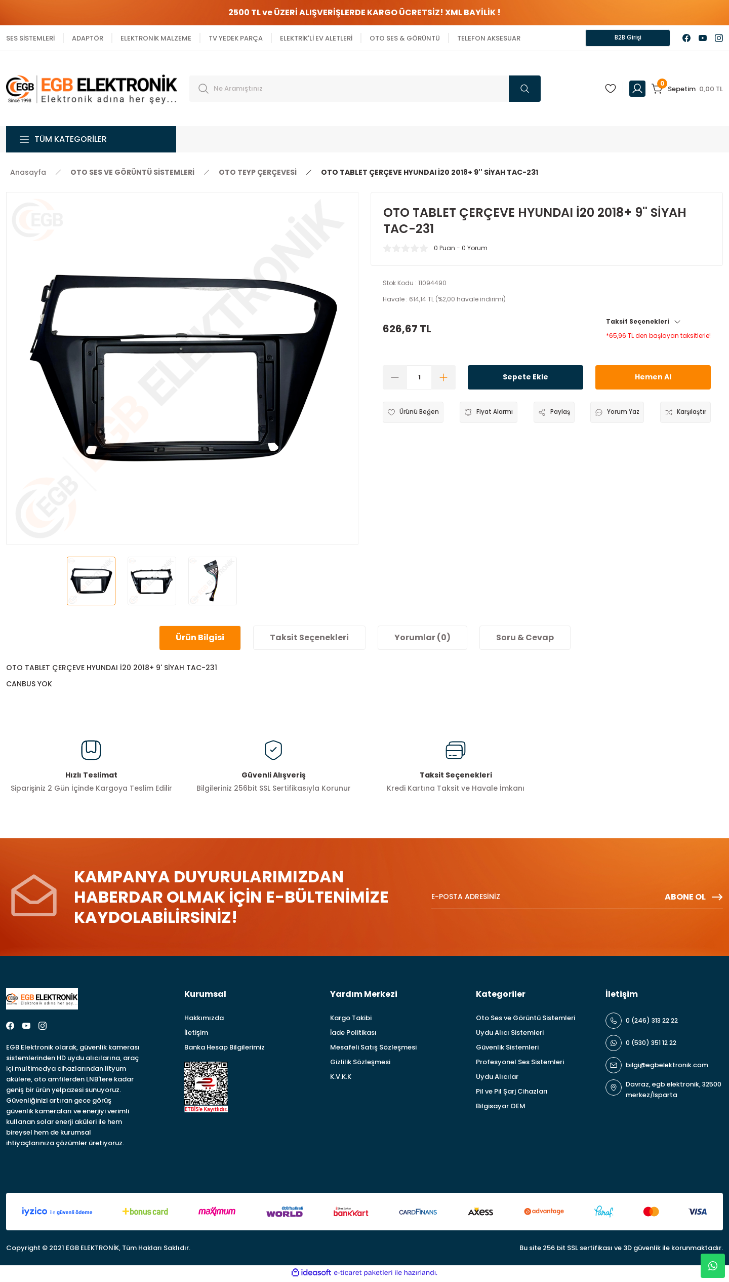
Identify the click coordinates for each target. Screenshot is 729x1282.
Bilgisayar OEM (500, 1108)
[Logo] (91, 90)
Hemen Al (653, 379)
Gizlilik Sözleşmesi (360, 1064)
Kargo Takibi (351, 1020)
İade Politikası (353, 1034)
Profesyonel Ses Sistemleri (520, 1064)
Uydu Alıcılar (497, 1078)
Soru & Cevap (525, 639)
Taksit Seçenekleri (643, 323)
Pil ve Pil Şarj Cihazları (512, 1093)
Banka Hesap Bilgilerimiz (224, 1049)
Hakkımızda (204, 1020)
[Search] (365, 90)
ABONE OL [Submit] (694, 899)
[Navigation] (91, 141)
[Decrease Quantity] (395, 379)
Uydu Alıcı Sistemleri (510, 1034)
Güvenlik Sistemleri (507, 1049)
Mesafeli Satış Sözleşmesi (373, 1049)
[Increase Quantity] (443, 379)
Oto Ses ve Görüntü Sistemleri (525, 1020)
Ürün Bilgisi (200, 639)
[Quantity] (419, 379)
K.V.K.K (340, 1078)
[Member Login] (637, 91)
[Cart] (687, 91)
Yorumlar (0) (422, 639)
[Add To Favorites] (416, 414)
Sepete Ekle (525, 379)
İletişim (196, 1034)
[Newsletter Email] (577, 899)
